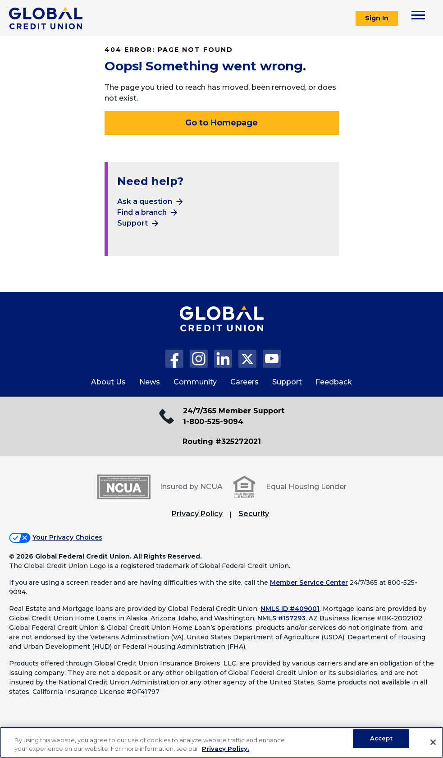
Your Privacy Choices (67, 537)
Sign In (376, 18)
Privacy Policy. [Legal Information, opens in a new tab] (225, 748)
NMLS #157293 (281, 618)
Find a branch (142, 212)
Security (253, 513)
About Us (108, 382)
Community (195, 382)
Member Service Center (309, 582)
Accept (381, 738)
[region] (221, 742)
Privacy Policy (197, 513)
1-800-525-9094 (213, 421)
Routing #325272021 (222, 441)
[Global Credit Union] (45, 18)
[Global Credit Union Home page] (222, 327)
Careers (244, 382)
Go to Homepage (221, 123)
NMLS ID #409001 (290, 609)
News (149, 382)
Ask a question (144, 201)
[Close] (433, 742)
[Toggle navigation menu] (418, 15)
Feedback (333, 382)
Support (132, 223)
